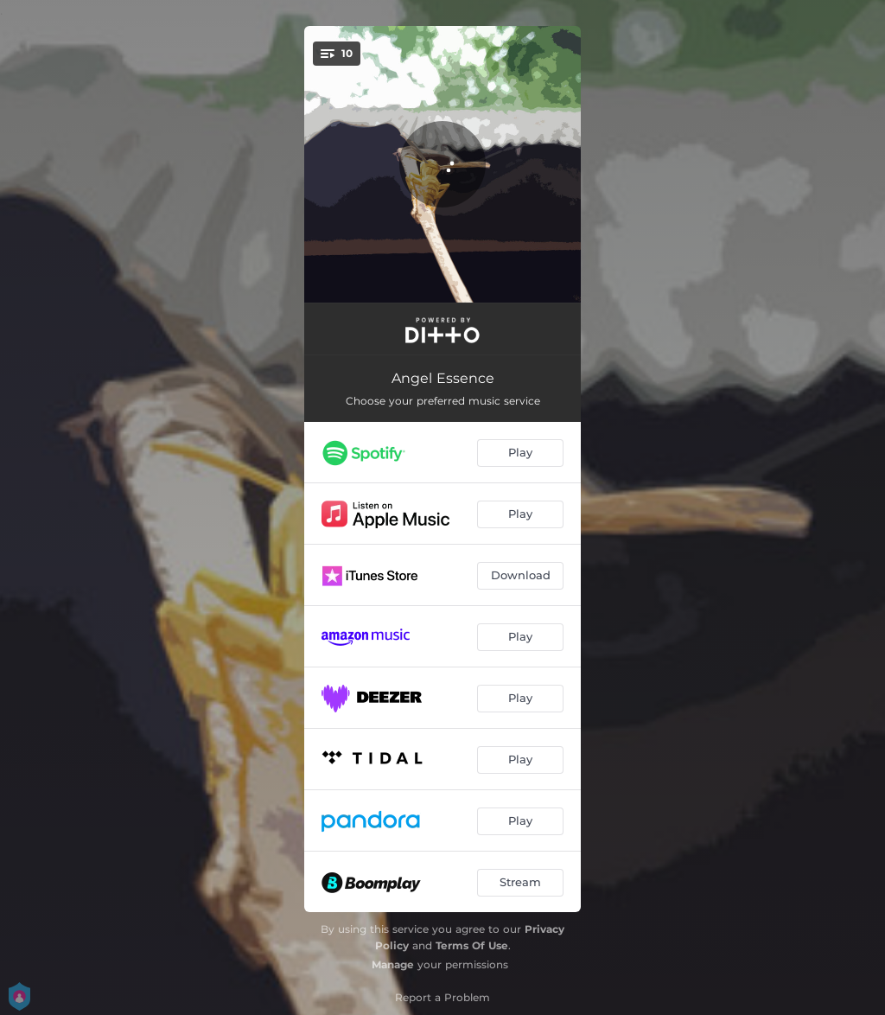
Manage (393, 964)
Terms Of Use (472, 945)
